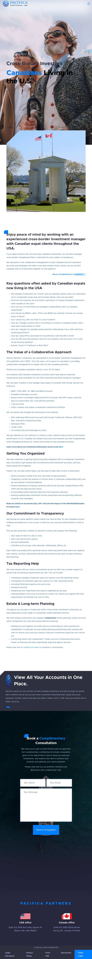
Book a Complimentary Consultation (68, 274)
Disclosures (66, 953)
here (61, 447)
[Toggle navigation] (89, 3)
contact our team (31, 647)
